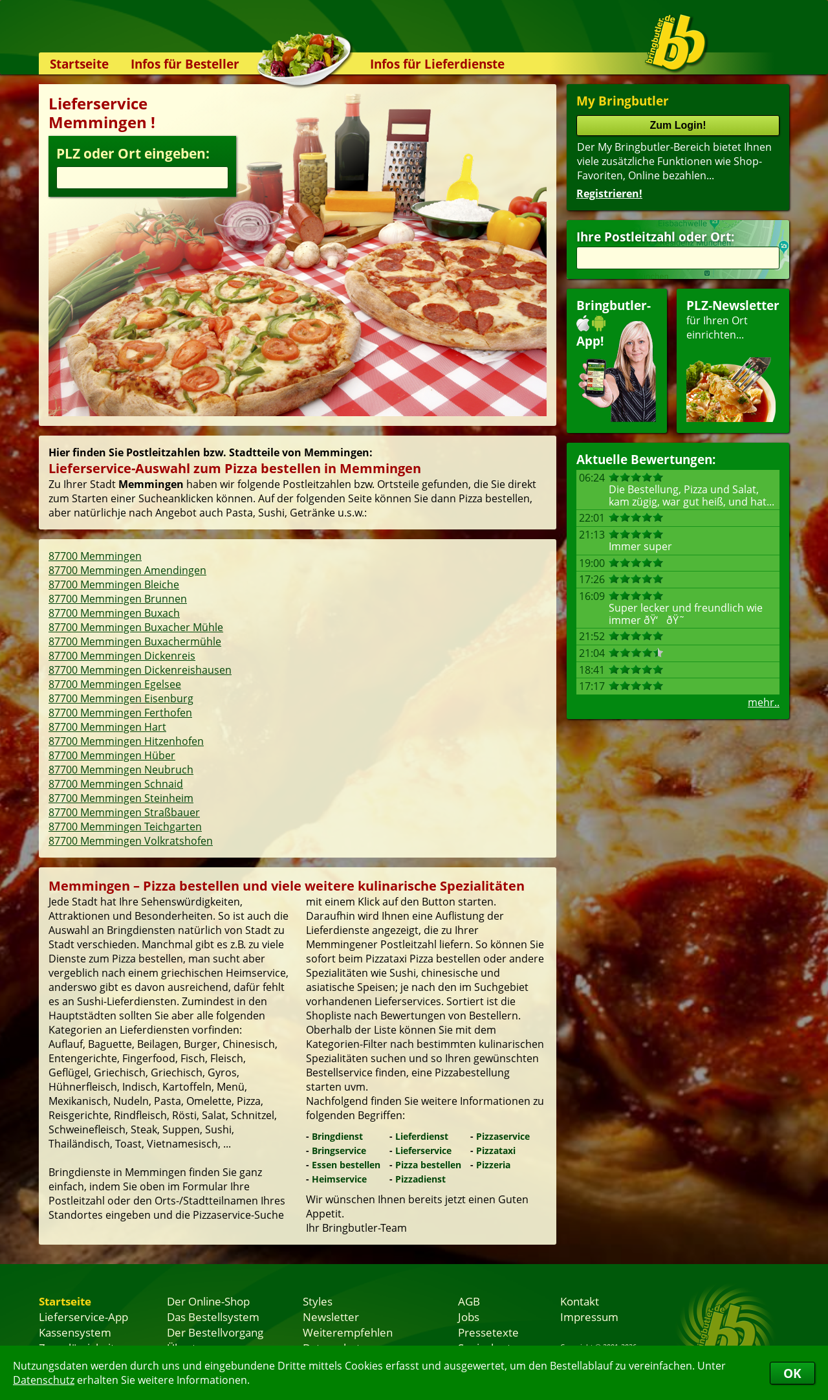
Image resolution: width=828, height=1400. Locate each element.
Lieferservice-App (83, 1316)
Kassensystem (75, 1332)
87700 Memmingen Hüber (112, 755)
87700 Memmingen (95, 556)
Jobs (468, 1316)
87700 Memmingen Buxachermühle (135, 641)
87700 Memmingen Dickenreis (122, 656)
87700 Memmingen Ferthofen (120, 713)
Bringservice (339, 1150)
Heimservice (339, 1179)
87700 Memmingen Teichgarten (125, 826)
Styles (317, 1301)
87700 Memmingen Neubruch (121, 769)
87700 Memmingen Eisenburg (121, 698)
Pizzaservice (503, 1136)
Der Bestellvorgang (215, 1332)
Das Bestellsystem (213, 1316)
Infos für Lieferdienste (437, 64)
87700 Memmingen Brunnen (118, 599)
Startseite (79, 64)
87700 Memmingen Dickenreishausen (140, 670)
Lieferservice (423, 1150)
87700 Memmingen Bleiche (114, 584)
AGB (469, 1301)
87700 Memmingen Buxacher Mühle (136, 627)
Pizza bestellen (428, 1165)
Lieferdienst (421, 1136)
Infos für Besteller (185, 64)
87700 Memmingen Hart (107, 727)
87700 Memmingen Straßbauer (124, 812)
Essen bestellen (346, 1165)
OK (792, 1373)
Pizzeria (493, 1165)
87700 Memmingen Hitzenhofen (126, 741)
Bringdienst (337, 1136)
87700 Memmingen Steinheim (121, 798)
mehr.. (763, 702)
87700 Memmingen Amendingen (127, 570)
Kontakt (579, 1301)
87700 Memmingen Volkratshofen (131, 841)
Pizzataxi (496, 1150)
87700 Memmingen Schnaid (116, 784)
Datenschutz (43, 1380)
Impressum (589, 1316)
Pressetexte (488, 1332)
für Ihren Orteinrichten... (732, 359)
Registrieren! (609, 193)
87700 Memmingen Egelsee (115, 684)
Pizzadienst (420, 1179)
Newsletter (331, 1316)
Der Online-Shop (208, 1301)
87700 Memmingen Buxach (114, 613)
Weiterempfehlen (348, 1332)
